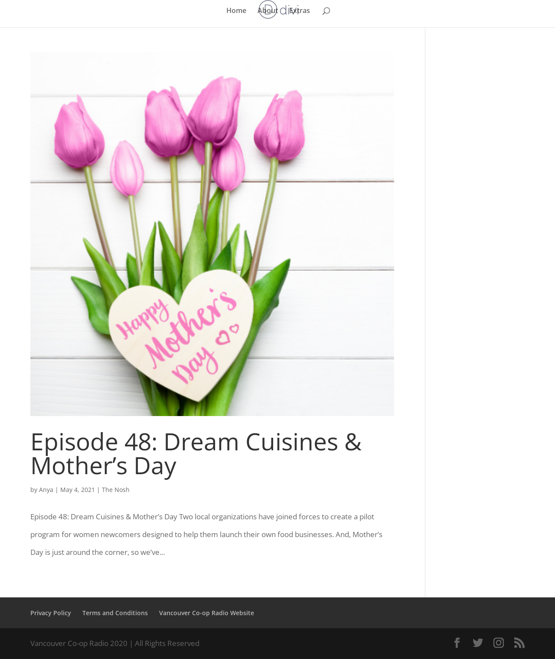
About (268, 11)
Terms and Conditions (115, 613)
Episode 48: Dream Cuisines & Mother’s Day (196, 453)
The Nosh (116, 489)
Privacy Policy (50, 613)
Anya (46, 489)
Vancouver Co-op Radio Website (206, 613)
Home (236, 11)
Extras (299, 11)
